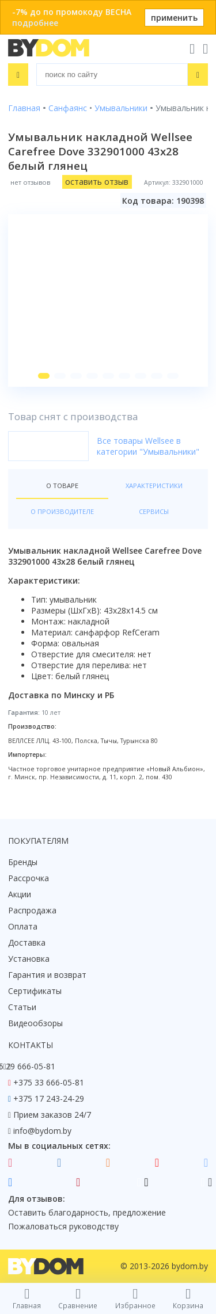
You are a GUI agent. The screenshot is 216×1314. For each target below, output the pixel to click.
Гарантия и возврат (47, 974)
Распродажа (32, 910)
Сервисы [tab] (154, 511)
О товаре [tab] (62, 485)
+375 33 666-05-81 (48, 1082)
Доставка (27, 942)
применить (174, 17)
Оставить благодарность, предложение (87, 1212)
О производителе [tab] (62, 511)
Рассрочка (28, 878)
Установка (29, 958)
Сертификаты (35, 990)
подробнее (35, 22)
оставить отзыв (96, 181)
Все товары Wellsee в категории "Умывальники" (148, 446)
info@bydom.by (42, 1130)
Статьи (22, 1006)
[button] (44, 376)
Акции (19, 894)
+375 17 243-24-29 (48, 1098)
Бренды (22, 861)
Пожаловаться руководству (63, 1226)
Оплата (22, 926)
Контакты (30, 1044)
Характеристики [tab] (154, 485)
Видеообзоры (35, 1023)
